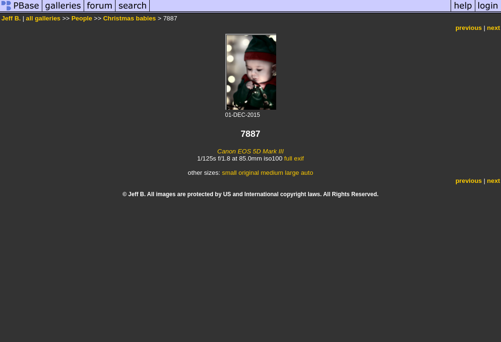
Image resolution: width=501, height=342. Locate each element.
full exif (294, 158)
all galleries (43, 18)
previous (468, 27)
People (81, 18)
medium (271, 172)
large (292, 172)
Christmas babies (129, 18)
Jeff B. (11, 18)
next (493, 27)
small (229, 172)
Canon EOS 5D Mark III (250, 151)
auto (307, 172)
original (249, 172)
